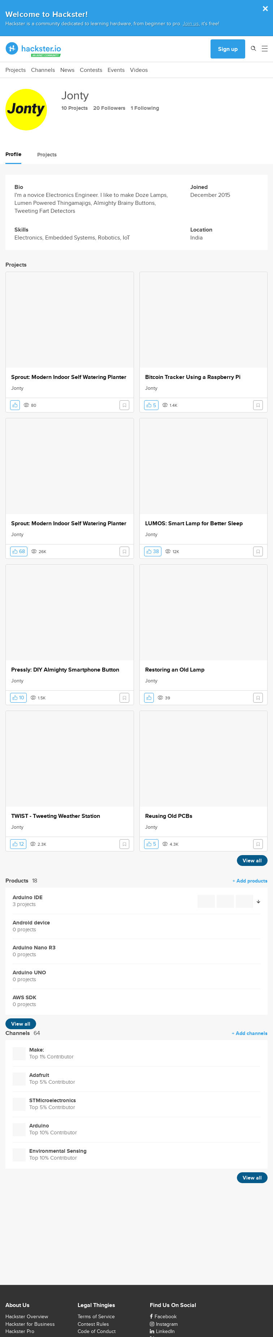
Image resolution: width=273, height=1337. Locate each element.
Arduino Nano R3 (34, 947)
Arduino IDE (28, 897)
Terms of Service (96, 1316)
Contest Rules (93, 1324)
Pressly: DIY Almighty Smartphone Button (65, 670)
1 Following (145, 108)
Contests (91, 70)
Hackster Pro (19, 1331)
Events (116, 70)
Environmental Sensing (58, 1151)
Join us (191, 23)
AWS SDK (24, 997)
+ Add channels (250, 1033)
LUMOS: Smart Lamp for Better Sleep (194, 523)
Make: (36, 1050)
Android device (31, 923)
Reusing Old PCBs (168, 816)
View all (252, 860)
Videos (139, 70)
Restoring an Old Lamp (174, 670)
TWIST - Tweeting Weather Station (55, 816)
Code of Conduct (97, 1331)
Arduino (39, 1126)
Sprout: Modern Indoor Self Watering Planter (68, 377)
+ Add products (250, 880)
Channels (43, 70)
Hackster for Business (30, 1324)
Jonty (17, 388)
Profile (13, 154)
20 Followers (109, 108)
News (67, 70)
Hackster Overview (26, 1316)
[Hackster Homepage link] (33, 49)
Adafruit (39, 1075)
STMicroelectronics (52, 1100)
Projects (15, 70)
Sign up (228, 49)
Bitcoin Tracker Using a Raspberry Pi (192, 377)
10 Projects (74, 108)
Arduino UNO (29, 972)
